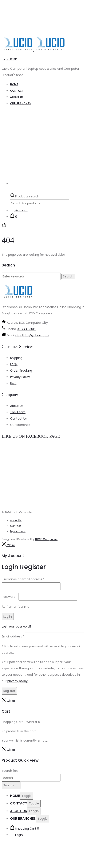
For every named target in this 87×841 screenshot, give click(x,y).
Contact (17, 90)
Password (10, 597)
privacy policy (17, 681)
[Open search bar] (12, 190)
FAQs (13, 364)
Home (14, 84)
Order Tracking (21, 370)
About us (17, 97)
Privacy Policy (20, 377)
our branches (20, 103)
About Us (16, 406)
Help (13, 383)
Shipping (16, 358)
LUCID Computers (46, 539)
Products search (27, 196)
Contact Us (18, 418)
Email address (13, 636)
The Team (17, 412)
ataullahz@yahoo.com (32, 335)
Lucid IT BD (9, 59)
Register (9, 691)
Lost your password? (16, 626)
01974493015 (26, 329)
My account (17, 531)
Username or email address (23, 579)
